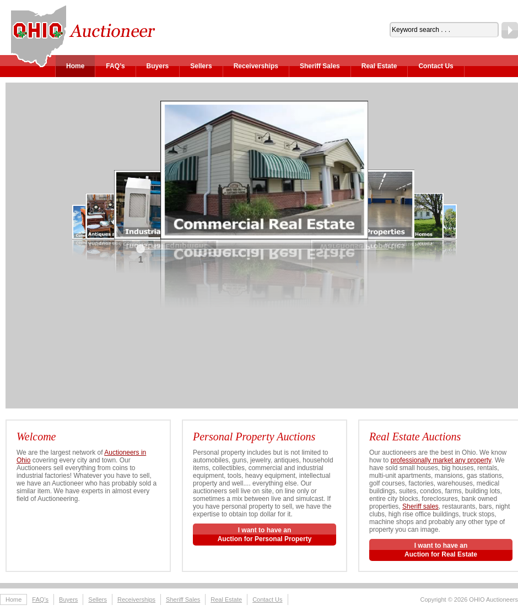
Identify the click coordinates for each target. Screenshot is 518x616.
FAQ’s (115, 66)
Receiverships (256, 66)
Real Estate (379, 66)
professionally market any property (441, 460)
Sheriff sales (420, 506)
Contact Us (435, 66)
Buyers (158, 66)
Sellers (201, 66)
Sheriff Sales (320, 66)
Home (75, 66)
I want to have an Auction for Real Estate (440, 550)
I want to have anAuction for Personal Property (265, 534)
